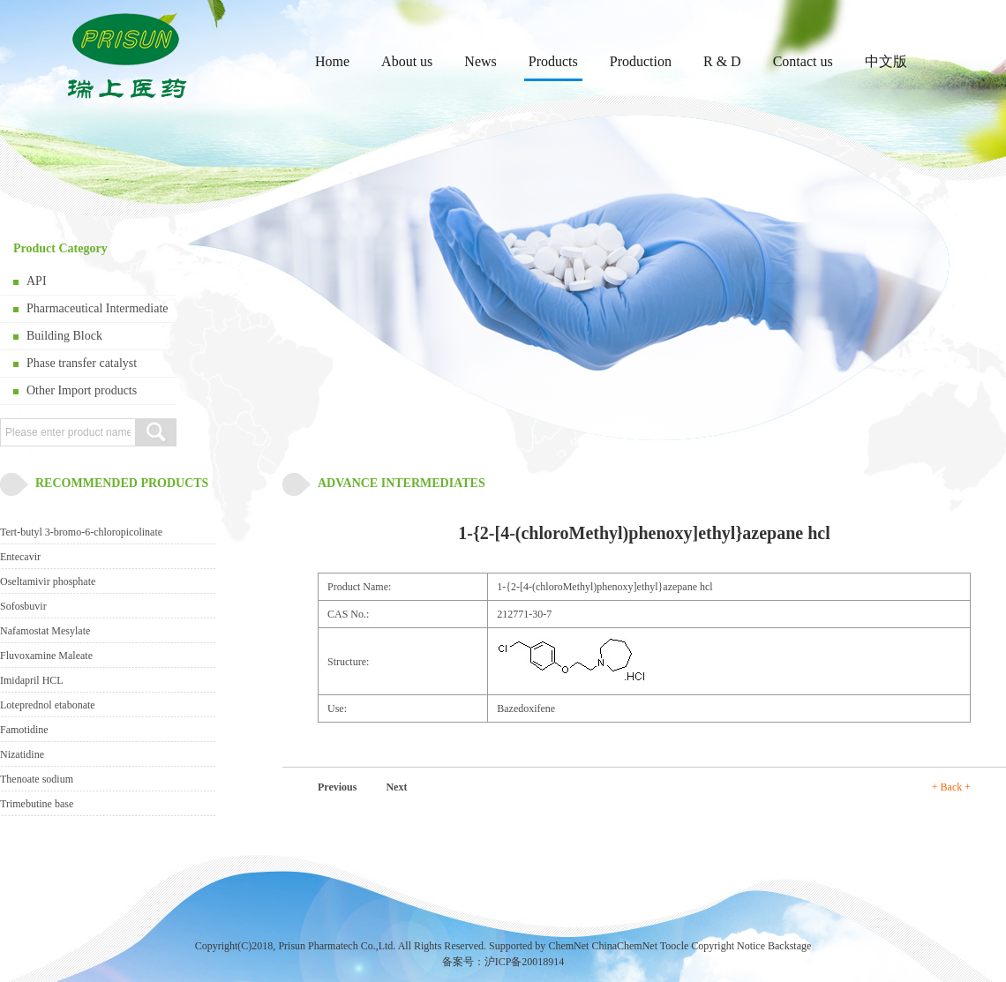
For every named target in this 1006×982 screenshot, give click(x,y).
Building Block (64, 335)
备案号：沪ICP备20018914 (503, 962)
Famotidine (24, 729)
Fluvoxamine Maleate (46, 655)
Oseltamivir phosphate (47, 581)
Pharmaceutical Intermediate (97, 308)
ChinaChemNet (624, 946)
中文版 (886, 61)
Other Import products (81, 390)
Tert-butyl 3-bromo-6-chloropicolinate (81, 532)
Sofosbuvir (23, 606)
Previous (337, 787)
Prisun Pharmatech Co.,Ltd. (336, 946)
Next (396, 787)
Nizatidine (22, 754)
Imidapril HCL (32, 680)
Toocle (674, 946)
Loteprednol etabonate (47, 705)
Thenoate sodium (36, 779)
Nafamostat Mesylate (45, 631)
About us (406, 61)
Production (641, 61)
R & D (722, 61)
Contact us (803, 61)
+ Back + (951, 787)
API (36, 281)
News (480, 61)
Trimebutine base (36, 804)
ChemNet (568, 946)
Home (332, 61)
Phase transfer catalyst (81, 363)
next (952, 274)
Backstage (789, 946)
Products (553, 61)
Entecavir (20, 557)
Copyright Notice (728, 946)
